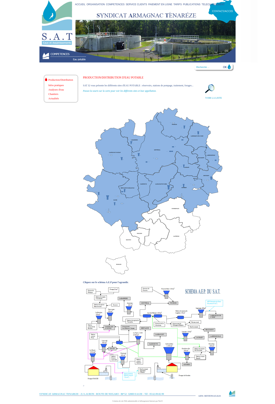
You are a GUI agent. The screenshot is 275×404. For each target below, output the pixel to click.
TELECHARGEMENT (213, 4)
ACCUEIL (80, 4)
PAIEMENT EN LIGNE (160, 4)
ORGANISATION (96, 4)
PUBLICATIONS (191, 4)
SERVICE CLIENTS (136, 4)
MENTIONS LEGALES (212, 396)
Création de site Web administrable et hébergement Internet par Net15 (137, 401)
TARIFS (177, 4)
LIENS (201, 396)
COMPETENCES (115, 4)
